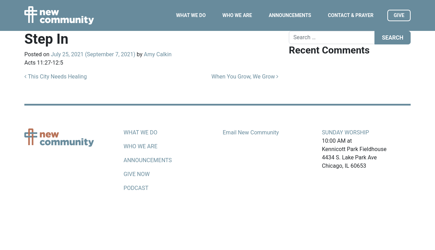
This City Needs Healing (55, 76)
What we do (140, 132)
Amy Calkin (158, 54)
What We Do (191, 15)
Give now (137, 174)
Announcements (290, 15)
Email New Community (251, 132)
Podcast (136, 188)
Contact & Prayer (350, 15)
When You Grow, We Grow (245, 76)
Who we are (140, 146)
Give (399, 15)
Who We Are (237, 15)
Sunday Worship (345, 132)
